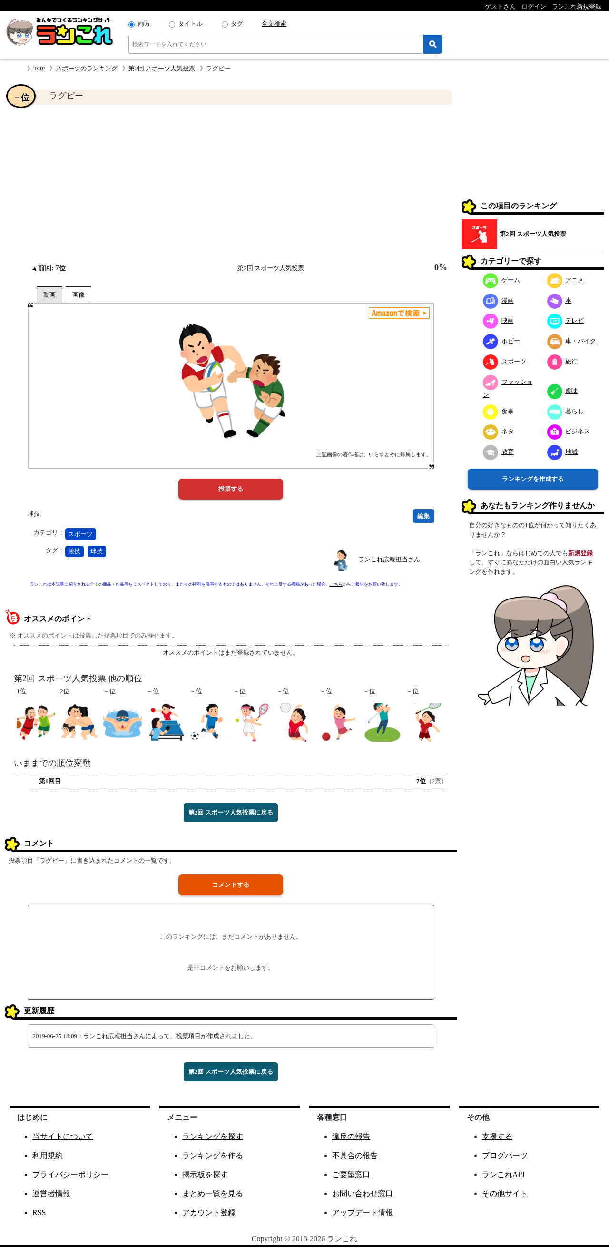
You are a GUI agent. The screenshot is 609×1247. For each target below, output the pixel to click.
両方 (144, 23)
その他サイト (505, 1193)
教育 (498, 451)
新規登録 (580, 553)
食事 (498, 411)
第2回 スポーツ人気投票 (161, 68)
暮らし (565, 411)
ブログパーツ (505, 1155)
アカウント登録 (209, 1212)
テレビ (565, 320)
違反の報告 (351, 1136)
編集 (423, 516)
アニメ (565, 280)
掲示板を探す (205, 1174)
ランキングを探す (212, 1136)
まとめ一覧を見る (212, 1193)
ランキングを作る (212, 1155)
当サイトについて (62, 1136)
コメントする (230, 884)
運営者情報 (51, 1193)
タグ (237, 23)
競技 (74, 551)
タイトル (190, 23)
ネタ (498, 431)
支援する (497, 1136)
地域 (562, 451)
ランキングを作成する (533, 478)
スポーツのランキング (87, 68)
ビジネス (568, 431)
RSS (39, 1212)
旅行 (562, 361)
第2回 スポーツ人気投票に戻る (231, 812)
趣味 (562, 390)
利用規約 (47, 1155)
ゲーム (501, 280)
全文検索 (274, 23)
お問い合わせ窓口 (362, 1193)
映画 (498, 320)
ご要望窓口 (351, 1174)
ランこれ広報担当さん (389, 559)
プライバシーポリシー (70, 1174)
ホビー (501, 340)
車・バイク (572, 340)
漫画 (498, 300)
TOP (39, 68)
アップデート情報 (362, 1212)
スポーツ (80, 534)
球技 (96, 551)
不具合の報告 (355, 1155)
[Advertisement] (231, 183)
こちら (336, 584)
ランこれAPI (503, 1174)
